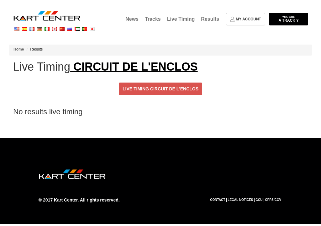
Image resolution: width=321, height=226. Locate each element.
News (132, 19)
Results (210, 19)
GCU (258, 200)
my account (245, 19)
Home (18, 49)
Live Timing (181, 19)
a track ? (288, 19)
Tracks (153, 19)
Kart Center (65, 199)
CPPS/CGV (273, 200)
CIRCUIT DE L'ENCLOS (134, 66)
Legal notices (240, 200)
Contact (217, 200)
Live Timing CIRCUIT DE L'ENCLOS (160, 88)
